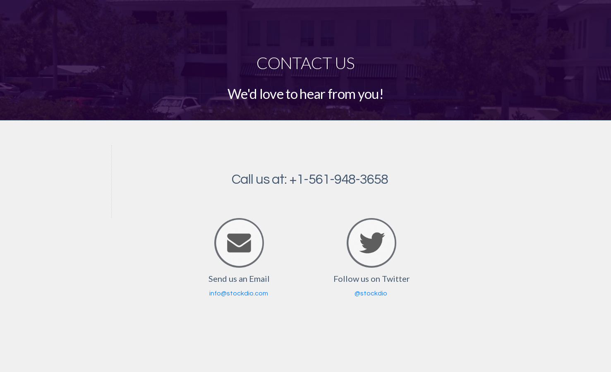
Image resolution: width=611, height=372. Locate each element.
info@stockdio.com (238, 293)
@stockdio (371, 293)
